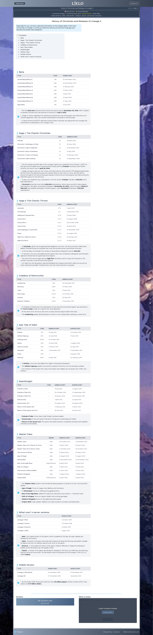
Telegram (18, 632)
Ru (129, 8)
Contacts (117, 632)
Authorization (107, 612)
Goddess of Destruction (28, 45)
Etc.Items (98, 15)
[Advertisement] (76, 64)
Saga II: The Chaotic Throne (30, 43)
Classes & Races (56, 15)
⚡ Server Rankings (82, 11)
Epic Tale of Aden (26, 47)
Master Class (25, 52)
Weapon (78, 15)
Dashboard (134, 3)
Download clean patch (73, 13)
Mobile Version (25, 54)
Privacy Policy (107, 632)
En (135, 8)
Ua (132, 8)
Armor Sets (90, 15)
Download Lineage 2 (58, 13)
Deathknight (25, 50)
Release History (87, 13)
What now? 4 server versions (30, 57)
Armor (84, 15)
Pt (138, 8)
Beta (22, 38)
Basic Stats (96, 13)
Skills (63, 15)
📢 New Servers (69, 11)
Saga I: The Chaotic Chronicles (31, 40)
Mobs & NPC (70, 15)
